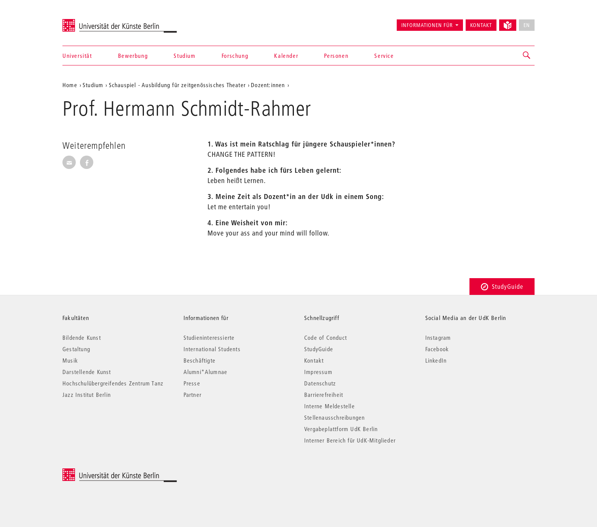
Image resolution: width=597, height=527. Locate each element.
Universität (77, 55)
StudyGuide (502, 286)
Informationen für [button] (427, 25)
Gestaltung (76, 349)
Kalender (286, 55)
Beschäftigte (199, 360)
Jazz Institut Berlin (86, 394)
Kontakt (481, 25)
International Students (212, 349)
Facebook (437, 349)
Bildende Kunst (81, 337)
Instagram (438, 337)
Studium (184, 55)
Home (69, 85)
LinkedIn (436, 360)
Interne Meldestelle (329, 406)
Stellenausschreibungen (334, 417)
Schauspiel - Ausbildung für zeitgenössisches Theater (177, 85)
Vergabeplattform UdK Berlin (341, 429)
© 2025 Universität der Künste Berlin (102, 472)
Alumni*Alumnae (206, 372)
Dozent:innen (268, 85)
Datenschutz (320, 383)
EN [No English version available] (527, 25)
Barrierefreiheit (323, 394)
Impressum (318, 372)
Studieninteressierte (209, 337)
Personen (336, 55)
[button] (527, 55)
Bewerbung (133, 55)
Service (384, 55)
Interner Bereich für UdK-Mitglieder (350, 440)
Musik (70, 360)
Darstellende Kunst (86, 372)
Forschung (235, 55)
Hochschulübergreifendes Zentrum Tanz (112, 383)
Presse (192, 383)
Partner (192, 394)
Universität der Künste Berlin (92, 21)
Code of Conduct (325, 337)
